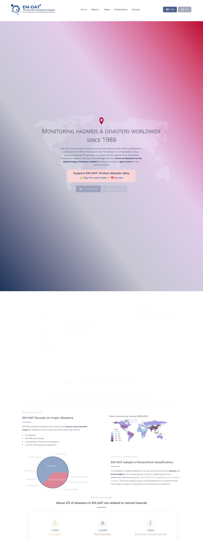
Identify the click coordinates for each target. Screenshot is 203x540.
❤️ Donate (117, 177)
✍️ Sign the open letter (93, 177)
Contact (136, 9)
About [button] (94, 9)
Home (84, 9)
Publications (120, 9)
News (107, 9)
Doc (185, 9)
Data (170, 9)
